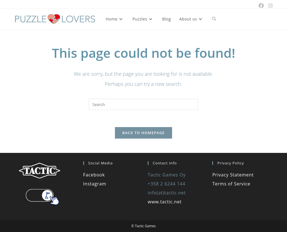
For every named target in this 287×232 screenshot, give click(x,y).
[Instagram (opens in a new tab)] (269, 5)
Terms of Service (231, 184)
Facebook (94, 175)
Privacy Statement (233, 175)
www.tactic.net (165, 202)
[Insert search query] (143, 104)
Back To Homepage (143, 132)
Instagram (95, 184)
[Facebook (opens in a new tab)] (261, 5)
